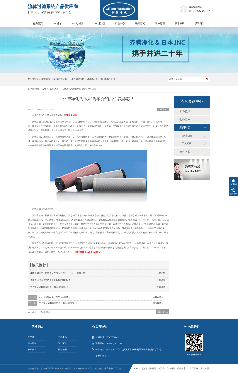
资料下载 (184, 151)
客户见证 (160, 23)
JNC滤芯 (57, 23)
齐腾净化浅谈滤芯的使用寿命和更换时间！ (50, 280)
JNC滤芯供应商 (60, 79)
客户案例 (32, 343)
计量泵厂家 (193, 368)
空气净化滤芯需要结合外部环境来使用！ (49, 287)
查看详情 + (158, 297)
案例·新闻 (140, 23)
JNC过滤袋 (99, 23)
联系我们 (199, 23)
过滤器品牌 (92, 79)
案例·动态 (187, 135)
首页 (44, 89)
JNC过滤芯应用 (107, 79)
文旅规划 (171, 368)
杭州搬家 (181, 368)
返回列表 (163, 109)
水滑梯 (161, 368)
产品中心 (120, 23)
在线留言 (32, 349)
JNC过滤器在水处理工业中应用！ (55, 297)
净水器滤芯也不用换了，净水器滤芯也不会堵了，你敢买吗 (57, 273)
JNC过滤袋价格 (77, 79)
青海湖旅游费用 (148, 368)
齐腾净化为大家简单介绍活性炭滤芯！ (80, 89)
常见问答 (187, 143)
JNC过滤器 (77, 23)
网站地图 (62, 349)
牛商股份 (108, 368)
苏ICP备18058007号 (83, 368)
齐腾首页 (38, 23)
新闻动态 (54, 89)
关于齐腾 (180, 23)
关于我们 (32, 337)
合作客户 (184, 119)
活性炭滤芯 (71, 115)
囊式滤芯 (45, 79)
